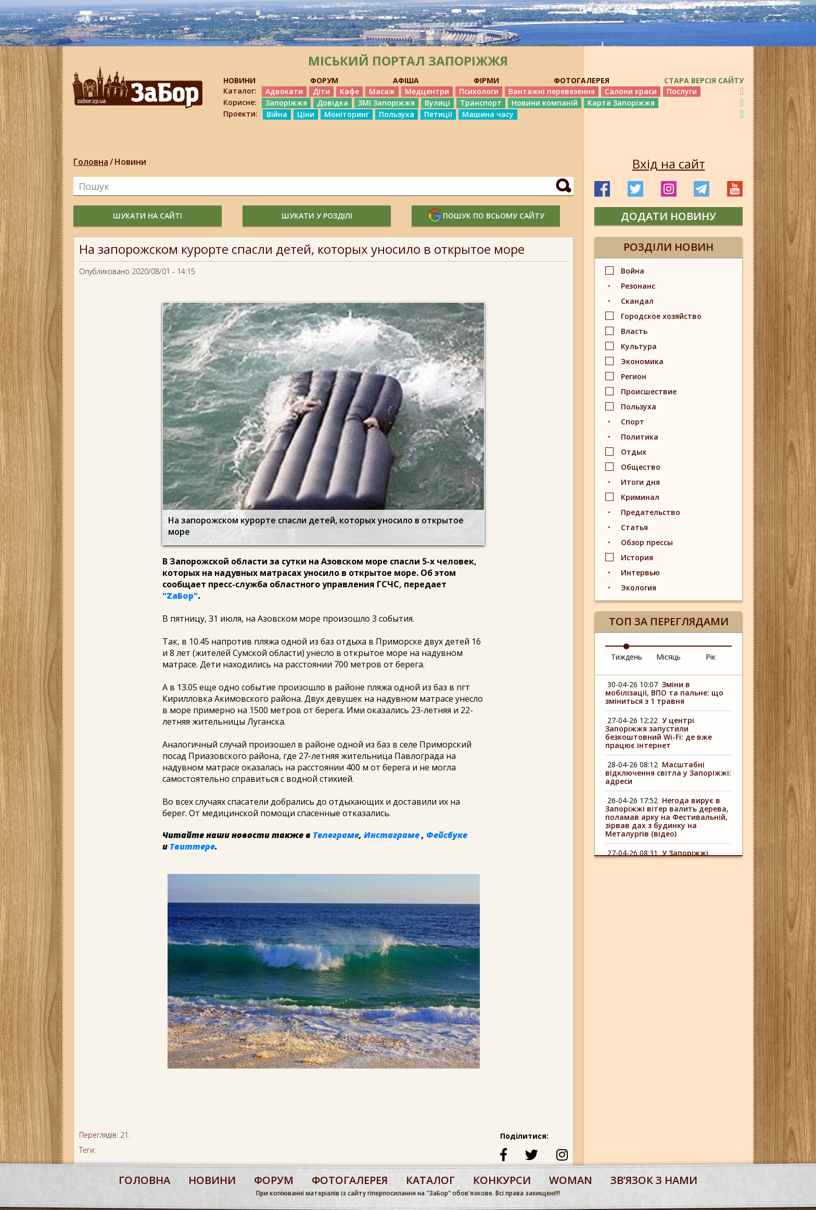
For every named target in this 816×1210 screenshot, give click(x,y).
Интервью (640, 572)
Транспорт (481, 103)
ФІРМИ (486, 80)
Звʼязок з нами (653, 1180)
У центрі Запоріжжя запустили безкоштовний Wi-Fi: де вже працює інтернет (658, 732)
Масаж (382, 91)
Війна (276, 114)
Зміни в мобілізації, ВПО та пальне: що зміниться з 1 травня (664, 692)
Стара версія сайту (704, 80)
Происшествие (649, 391)
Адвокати (284, 91)
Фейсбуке (446, 835)
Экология (638, 588)
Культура (639, 346)
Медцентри (427, 91)
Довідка (332, 103)
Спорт (632, 422)
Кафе (349, 91)
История (637, 557)
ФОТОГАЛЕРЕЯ (581, 80)
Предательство (650, 512)
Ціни (305, 114)
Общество (640, 467)
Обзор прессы (647, 542)
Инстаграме (391, 835)
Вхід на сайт (668, 164)
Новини (130, 161)
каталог (430, 1180)
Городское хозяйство (661, 316)
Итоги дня (640, 482)
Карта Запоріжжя (621, 103)
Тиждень (626, 657)
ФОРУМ (324, 80)
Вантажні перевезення (551, 91)
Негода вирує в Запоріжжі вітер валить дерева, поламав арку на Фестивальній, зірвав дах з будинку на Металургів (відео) (667, 817)
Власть (634, 331)
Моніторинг (346, 114)
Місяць (668, 657)
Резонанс (638, 286)
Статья (634, 527)
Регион (633, 376)
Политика (639, 437)
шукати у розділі (317, 216)
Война (632, 271)
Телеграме (336, 835)
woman (570, 1180)
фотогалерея (350, 1180)
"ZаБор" (180, 595)
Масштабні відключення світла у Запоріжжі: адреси (668, 773)
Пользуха (396, 114)
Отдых (633, 452)
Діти (321, 91)
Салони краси (631, 91)
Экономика (642, 361)
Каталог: (240, 91)
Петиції (438, 114)
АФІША (406, 80)
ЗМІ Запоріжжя (386, 103)
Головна (90, 161)
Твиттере (192, 846)
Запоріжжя (286, 103)
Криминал (640, 497)
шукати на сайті (147, 216)
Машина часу (488, 114)
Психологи (479, 91)
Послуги (682, 91)
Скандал (637, 301)
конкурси (502, 1180)
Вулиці (437, 103)
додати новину (668, 216)
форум (274, 1180)
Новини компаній (545, 103)
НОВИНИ (239, 80)
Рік (711, 657)
